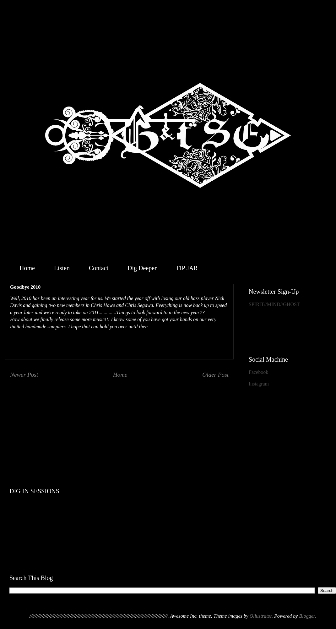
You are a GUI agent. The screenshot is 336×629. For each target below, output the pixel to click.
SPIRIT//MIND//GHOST (274, 304)
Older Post (215, 374)
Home (27, 268)
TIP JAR (187, 268)
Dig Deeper (142, 268)
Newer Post (24, 374)
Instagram (259, 383)
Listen (62, 268)
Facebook (258, 372)
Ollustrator (261, 616)
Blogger (307, 616)
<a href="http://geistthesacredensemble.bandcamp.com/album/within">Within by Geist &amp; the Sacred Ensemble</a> (172, 420)
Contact (98, 268)
